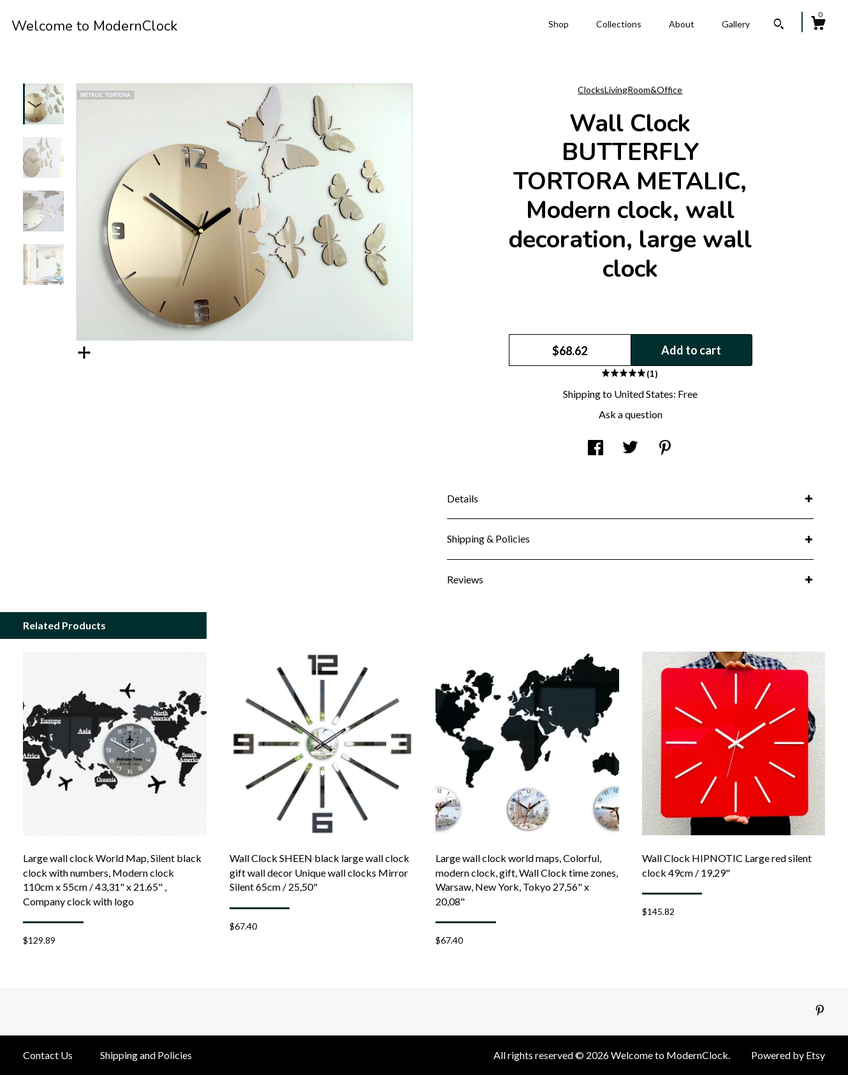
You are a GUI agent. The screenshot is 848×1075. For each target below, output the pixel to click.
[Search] (779, 25)
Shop (558, 23)
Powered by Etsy (788, 1055)
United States (643, 394)
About (681, 23)
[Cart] (818, 24)
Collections (618, 23)
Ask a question (630, 414)
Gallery (736, 23)
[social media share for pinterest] (665, 448)
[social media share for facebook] (595, 448)
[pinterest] (820, 1011)
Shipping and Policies (146, 1055)
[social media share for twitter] (630, 448)
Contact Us (48, 1055)
